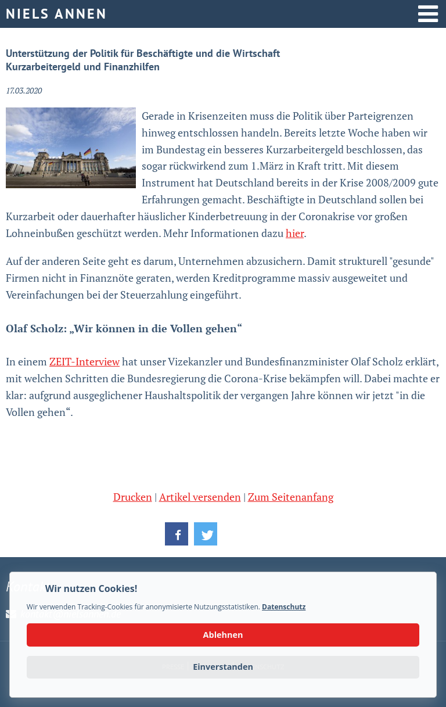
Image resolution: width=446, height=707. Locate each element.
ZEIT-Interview (84, 361)
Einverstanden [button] (223, 666)
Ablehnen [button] (223, 634)
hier (295, 233)
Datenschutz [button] (283, 607)
